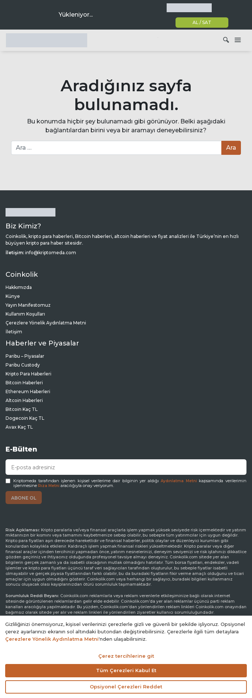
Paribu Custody (23, 365)
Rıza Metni (48, 485)
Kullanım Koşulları (25, 314)
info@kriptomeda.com (50, 252)
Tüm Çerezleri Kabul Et (126, 670)
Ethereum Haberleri (28, 391)
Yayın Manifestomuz (28, 305)
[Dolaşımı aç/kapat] (237, 40)
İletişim (14, 331)
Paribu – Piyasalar (25, 356)
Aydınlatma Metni (179, 481)
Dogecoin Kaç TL (25, 418)
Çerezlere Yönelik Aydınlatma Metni (46, 323)
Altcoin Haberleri (24, 400)
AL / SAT (202, 22)
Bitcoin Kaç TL (22, 409)
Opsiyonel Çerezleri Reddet (126, 687)
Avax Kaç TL (19, 427)
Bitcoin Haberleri (24, 382)
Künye (13, 296)
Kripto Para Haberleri (28, 374)
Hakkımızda (19, 287)
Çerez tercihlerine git (126, 656)
